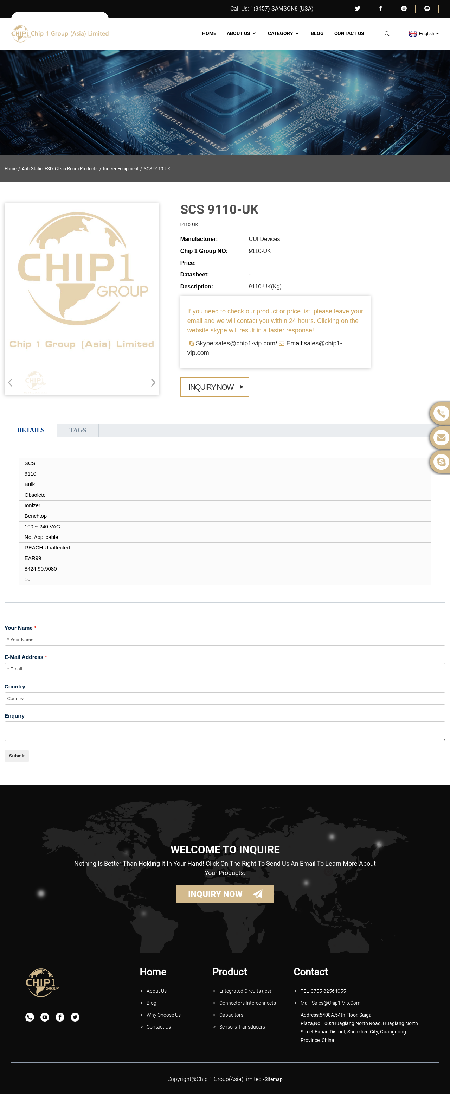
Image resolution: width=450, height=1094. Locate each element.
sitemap (274, 1079)
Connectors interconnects (247, 1003)
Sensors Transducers (242, 1027)
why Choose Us (164, 1015)
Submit (17, 755)
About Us (242, 33)
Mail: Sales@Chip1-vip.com (330, 1003)
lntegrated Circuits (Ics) (245, 991)
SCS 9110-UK (157, 168)
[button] (151, 382)
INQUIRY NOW (215, 894)
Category (284, 33)
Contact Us (349, 33)
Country (15, 686)
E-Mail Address (24, 657)
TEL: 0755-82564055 (323, 991)
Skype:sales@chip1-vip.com (235, 343)
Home (209, 33)
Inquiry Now (211, 387)
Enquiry (15, 716)
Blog (317, 33)
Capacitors (231, 1015)
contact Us (159, 1027)
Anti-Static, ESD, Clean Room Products (60, 168)
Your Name (19, 628)
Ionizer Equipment (121, 168)
